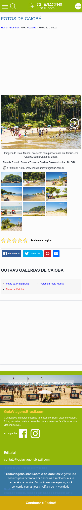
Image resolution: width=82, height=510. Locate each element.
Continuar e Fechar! (41, 503)
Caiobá (32, 27)
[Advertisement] (41, 62)
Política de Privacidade (55, 486)
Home (4, 27)
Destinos (15, 27)
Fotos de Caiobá (15, 289)
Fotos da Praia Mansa (52, 283)
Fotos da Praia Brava (17, 283)
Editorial (10, 452)
